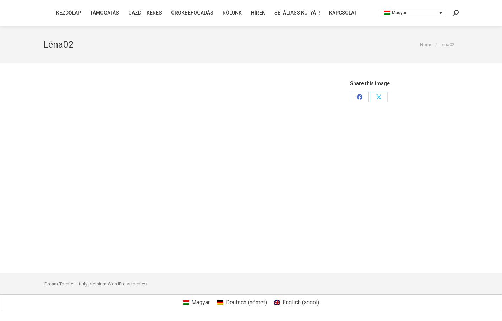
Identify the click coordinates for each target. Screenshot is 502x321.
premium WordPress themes (117, 284)
